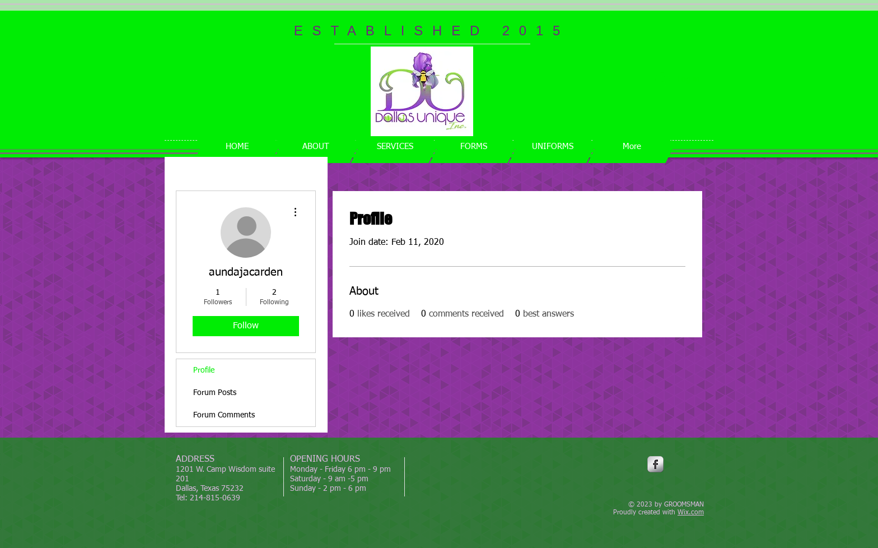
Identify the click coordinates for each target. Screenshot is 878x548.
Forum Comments (224, 415)
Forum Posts (214, 393)
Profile (203, 370)
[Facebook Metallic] (655, 464)
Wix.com (691, 512)
